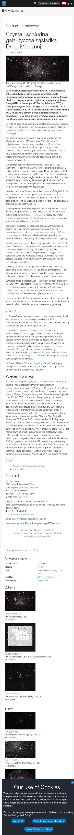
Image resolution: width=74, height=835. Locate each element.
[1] (20, 127)
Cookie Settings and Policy (39, 829)
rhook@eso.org (20, 496)
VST (17, 127)
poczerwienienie (42, 352)
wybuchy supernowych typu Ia (47, 283)
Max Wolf (29, 138)
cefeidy (9, 214)
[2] (34, 203)
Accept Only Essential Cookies (49, 821)
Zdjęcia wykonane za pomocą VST (29, 466)
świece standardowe (26, 269)
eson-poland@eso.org (23, 514)
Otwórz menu (12, 10)
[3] (41, 214)
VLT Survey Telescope (46, 577)
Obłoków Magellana (32, 363)
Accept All (18, 821)
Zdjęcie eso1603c (13, 693)
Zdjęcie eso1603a (13, 613)
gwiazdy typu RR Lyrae (29, 214)
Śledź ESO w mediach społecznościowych (26, 518)
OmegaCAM (42, 580)
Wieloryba (53, 123)
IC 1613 (40, 567)
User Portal (54, 3)
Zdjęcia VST (18, 469)
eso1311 (42, 221)
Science (43, 3)
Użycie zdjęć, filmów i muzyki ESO (37, 530)
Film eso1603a (11, 731)
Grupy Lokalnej (37, 167)
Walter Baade (47, 141)
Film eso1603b (11, 760)
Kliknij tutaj (42, 322)
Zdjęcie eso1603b (13, 654)
